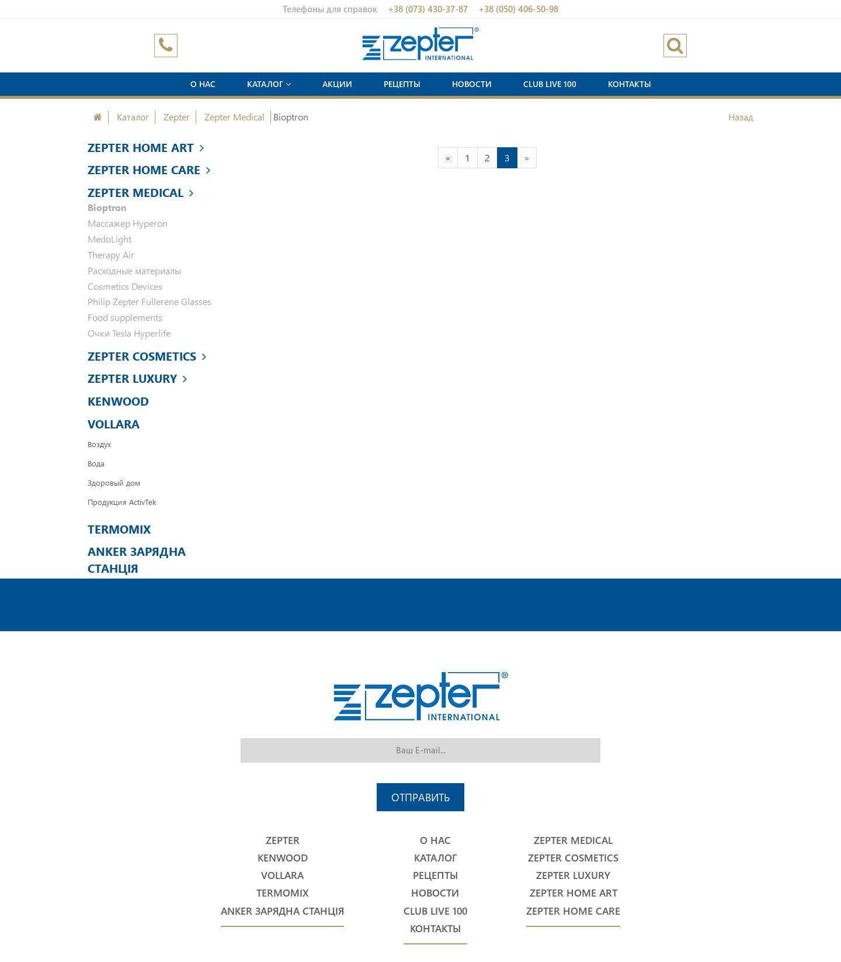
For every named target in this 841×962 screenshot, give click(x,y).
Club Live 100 (549, 83)
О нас (203, 83)
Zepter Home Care (149, 169)
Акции (337, 83)
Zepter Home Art (146, 147)
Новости (472, 83)
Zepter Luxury (137, 377)
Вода (96, 463)
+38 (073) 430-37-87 (428, 9)
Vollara (114, 423)
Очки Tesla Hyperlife (129, 333)
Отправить (420, 797)
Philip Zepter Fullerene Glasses (149, 301)
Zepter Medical (234, 116)
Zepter (177, 116)
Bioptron (107, 207)
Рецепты (402, 83)
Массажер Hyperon (128, 223)
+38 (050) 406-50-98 (518, 9)
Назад (740, 116)
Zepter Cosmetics (147, 355)
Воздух (99, 444)
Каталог (269, 83)
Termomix (119, 528)
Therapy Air (111, 254)
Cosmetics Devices (125, 286)
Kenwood (118, 400)
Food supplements (125, 317)
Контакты (629, 83)
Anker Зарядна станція (137, 559)
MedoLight (109, 239)
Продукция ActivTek (122, 502)
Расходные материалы (134, 270)
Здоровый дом (114, 482)
